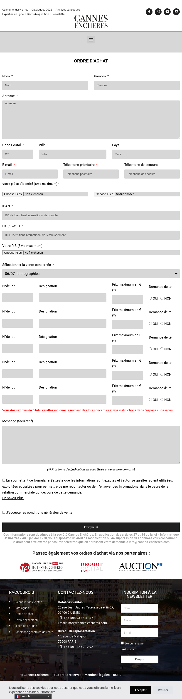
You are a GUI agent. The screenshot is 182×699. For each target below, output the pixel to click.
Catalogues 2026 (42, 9)
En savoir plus (13, 498)
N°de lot (8, 286)
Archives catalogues (68, 9)
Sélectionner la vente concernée (27, 265)
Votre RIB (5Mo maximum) (22, 246)
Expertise (7, 14)
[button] (91, 39)
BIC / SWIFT (11, 226)
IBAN (6, 206)
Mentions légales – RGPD (103, 675)
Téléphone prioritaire (79, 165)
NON (168, 298)
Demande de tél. (161, 287)
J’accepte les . (39, 513)
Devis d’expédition (38, 14)
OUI (155, 298)
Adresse (9, 96)
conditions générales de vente (49, 513)
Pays (115, 145)
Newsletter (58, 14)
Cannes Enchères (36, 675)
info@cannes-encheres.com (87, 623)
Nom (6, 76)
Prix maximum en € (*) (126, 287)
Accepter (141, 690)
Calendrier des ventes (15, 9)
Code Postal (12, 145)
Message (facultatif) (17, 421)
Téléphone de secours (141, 165)
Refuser (163, 690)
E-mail (7, 165)
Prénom (100, 76)
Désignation (48, 286)
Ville (43, 145)
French (23, 696)
